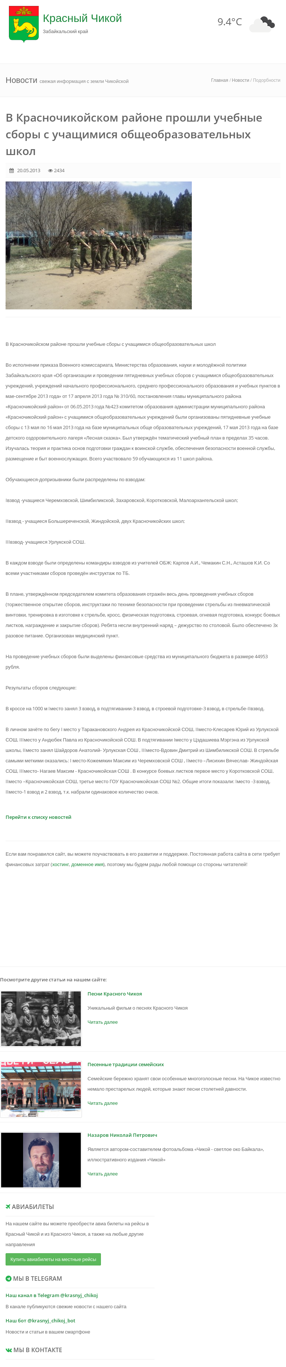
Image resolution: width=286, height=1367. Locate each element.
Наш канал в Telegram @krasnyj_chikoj (52, 1295)
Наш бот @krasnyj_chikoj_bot (40, 1320)
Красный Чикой (82, 17)
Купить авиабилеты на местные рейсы (53, 1259)
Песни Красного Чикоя (115, 993)
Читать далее (103, 1022)
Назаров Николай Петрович (122, 1135)
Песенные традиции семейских (126, 1064)
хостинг (60, 864)
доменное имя (87, 864)
